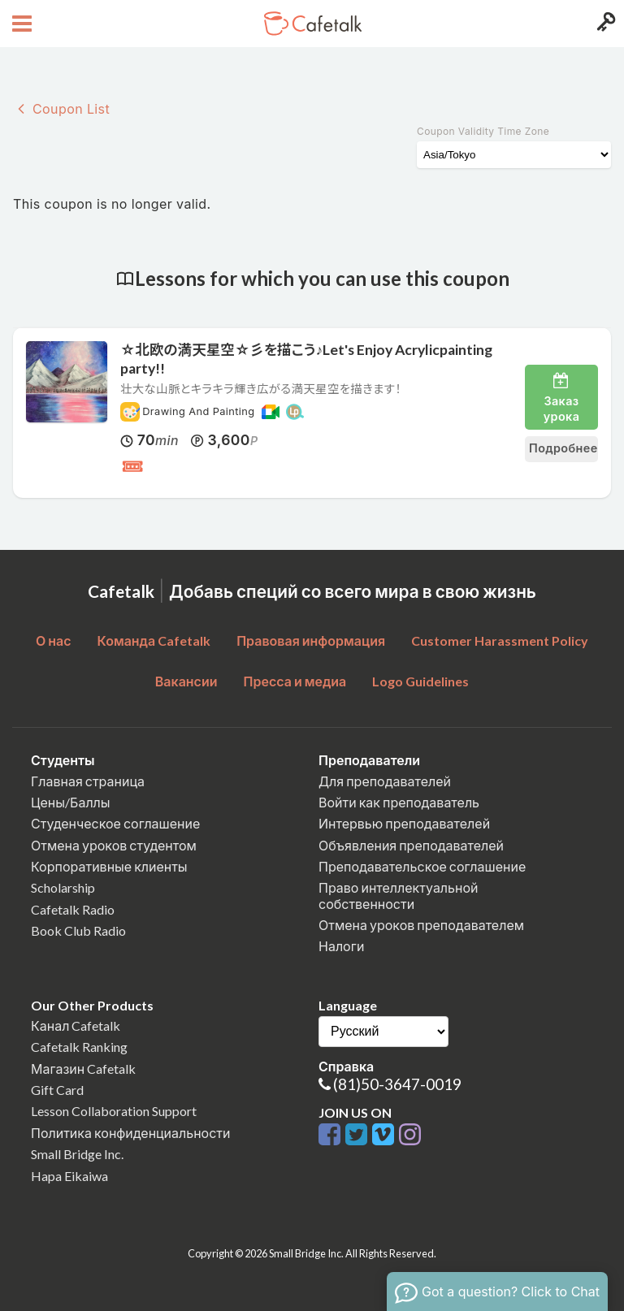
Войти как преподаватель (398, 802)
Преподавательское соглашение (422, 866)
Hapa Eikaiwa (69, 1175)
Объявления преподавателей (411, 845)
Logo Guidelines (420, 681)
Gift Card (57, 1089)
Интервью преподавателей (404, 823)
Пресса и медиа (295, 681)
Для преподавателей (384, 781)
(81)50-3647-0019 (397, 1084)
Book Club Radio (78, 930)
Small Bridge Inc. (77, 1154)
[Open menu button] (20, 23)
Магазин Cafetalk (83, 1068)
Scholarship (63, 887)
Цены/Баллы (70, 802)
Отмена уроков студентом (114, 845)
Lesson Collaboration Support (114, 1110)
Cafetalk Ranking (79, 1046)
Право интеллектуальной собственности (398, 895)
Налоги (341, 946)
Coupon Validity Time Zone (483, 131)
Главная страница (88, 781)
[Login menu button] (604, 23)
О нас (54, 640)
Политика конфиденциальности (131, 1132)
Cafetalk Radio (73, 909)
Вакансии (186, 681)
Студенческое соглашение (115, 823)
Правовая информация (310, 640)
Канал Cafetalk (75, 1025)
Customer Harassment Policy (499, 640)
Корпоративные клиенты (109, 866)
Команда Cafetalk (154, 640)
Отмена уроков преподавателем (421, 924)
